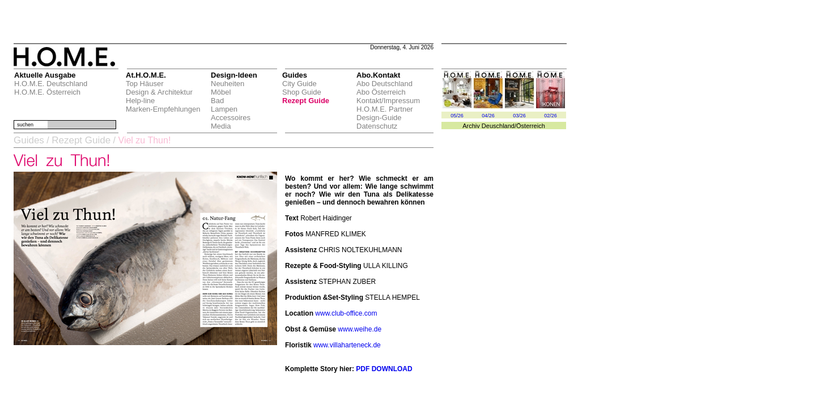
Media (221, 126)
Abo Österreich (381, 92)
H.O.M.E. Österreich (47, 92)
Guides (29, 140)
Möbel (221, 92)
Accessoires (230, 117)
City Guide (299, 83)
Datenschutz (376, 126)
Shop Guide (301, 92)
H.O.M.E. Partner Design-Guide (384, 113)
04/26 (488, 115)
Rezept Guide (305, 100)
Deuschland (498, 125)
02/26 (550, 115)
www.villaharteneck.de (347, 345)
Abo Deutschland (384, 83)
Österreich (530, 125)
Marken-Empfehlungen (163, 109)
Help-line (140, 100)
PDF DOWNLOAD (384, 369)
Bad (217, 100)
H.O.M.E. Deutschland (50, 83)
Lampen (224, 109)
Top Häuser (144, 83)
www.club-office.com (346, 313)
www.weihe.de (359, 329)
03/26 (519, 115)
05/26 (457, 115)
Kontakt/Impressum (388, 100)
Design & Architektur (159, 92)
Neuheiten (227, 83)
